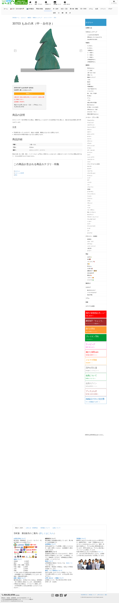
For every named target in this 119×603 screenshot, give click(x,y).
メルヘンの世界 (19, 173)
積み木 (88, 82)
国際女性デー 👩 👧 (92, 270)
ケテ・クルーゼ (90, 150)
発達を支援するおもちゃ (93, 114)
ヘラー (88, 205)
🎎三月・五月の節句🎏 (17, 8)
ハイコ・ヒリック (91, 246)
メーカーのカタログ (92, 292)
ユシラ (88, 223)
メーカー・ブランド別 (92, 117)
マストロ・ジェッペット (93, 216)
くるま (88, 79)
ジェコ (88, 161)
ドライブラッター (91, 173)
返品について (49, 561)
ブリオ (88, 200)
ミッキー (89, 221)
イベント (103, 8)
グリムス (89, 143)
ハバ (88, 184)
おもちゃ (48, 8)
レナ (88, 230)
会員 (96, 8)
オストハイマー (48, 17)
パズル (88, 100)
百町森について (45, 528)
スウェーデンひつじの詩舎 (93, 164)
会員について (56, 528)
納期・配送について (20, 578)
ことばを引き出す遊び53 (93, 34)
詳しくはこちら (47, 533)
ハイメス (89, 182)
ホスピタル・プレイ (92, 111)
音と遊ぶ (89, 95)
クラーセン (89, 243)
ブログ (110, 8)
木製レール (89, 75)
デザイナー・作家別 (91, 236)
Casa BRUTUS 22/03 (92, 39)
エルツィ (89, 131)
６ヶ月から (89, 48)
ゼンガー (89, 168)
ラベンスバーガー (91, 226)
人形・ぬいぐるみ (91, 72)
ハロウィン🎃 (90, 277)
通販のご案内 (19, 528)
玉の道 (88, 84)
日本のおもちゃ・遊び (92, 109)
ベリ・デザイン (90, 210)
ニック (88, 177)
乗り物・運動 (74, 8)
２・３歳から (90, 52)
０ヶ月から (89, 45)
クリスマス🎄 (90, 280)
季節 (87, 254)
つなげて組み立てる (92, 88)
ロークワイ (89, 233)
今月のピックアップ (91, 32)
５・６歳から (90, 57)
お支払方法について (20, 538)
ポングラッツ (90, 214)
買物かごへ (29, 93)
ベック (88, 207)
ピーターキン (90, 191)
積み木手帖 (89, 294)
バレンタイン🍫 (91, 261)
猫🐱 (88, 264)
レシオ (88, 228)
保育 (54, 13)
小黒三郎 (89, 248)
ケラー (88, 154)
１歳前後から (90, 50)
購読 (106, 594)
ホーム (6, 8)
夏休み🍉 (89, 275)
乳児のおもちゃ (90, 68)
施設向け (88, 283)
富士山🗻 (89, 266)
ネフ (88, 180)
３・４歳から (90, 55)
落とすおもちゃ (90, 104)
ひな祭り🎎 (90, 268)
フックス (89, 196)
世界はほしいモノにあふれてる (94, 37)
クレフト (89, 138)
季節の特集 (39, 8)
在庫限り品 (89, 28)
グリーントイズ (90, 145)
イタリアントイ (90, 125)
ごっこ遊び (89, 70)
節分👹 (89, 259)
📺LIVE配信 (30, 8)
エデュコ (89, 129)
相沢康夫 (89, 239)
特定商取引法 (84, 594)
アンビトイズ (90, 122)
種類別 (29, 17)
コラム (91, 8)
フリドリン (89, 198)
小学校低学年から (91, 59)
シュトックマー (90, 157)
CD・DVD (83, 8)
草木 (55, 17)
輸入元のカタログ (91, 290)
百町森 (88, 189)
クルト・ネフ (90, 241)
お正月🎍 (89, 257)
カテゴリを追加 (90, 306)
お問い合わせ (100, 594)
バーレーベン (90, 187)
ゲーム (88, 98)
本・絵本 (55, 8)
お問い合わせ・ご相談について (54, 578)
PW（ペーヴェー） (91, 212)
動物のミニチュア (37, 17)
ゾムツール (89, 171)
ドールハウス (90, 91)
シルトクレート (90, 159)
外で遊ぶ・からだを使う (93, 107)
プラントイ (89, 203)
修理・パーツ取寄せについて (53, 570)
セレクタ (89, 166)
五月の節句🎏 (90, 273)
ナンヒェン (89, 175)
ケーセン (89, 148)
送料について (18, 559)
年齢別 (87, 42)
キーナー (89, 136)
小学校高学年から (91, 61)
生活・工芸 (64, 8)
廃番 (87, 302)
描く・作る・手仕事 (92, 93)
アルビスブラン (90, 120)
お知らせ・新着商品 (32, 528)
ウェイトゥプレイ (91, 127)
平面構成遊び (90, 86)
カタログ (88, 287)
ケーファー (89, 152)
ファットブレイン (91, 194)
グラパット (89, 141)
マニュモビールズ (91, 219)
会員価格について (50, 544)
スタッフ (100, 551)
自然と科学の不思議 (92, 102)
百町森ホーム (15, 17)
